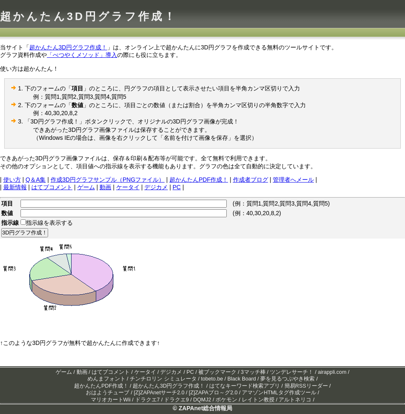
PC (176, 187)
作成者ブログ (250, 179)
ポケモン (226, 400)
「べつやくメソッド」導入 (82, 54)
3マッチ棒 (253, 372)
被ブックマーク (217, 372)
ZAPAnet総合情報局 (205, 408)
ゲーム (86, 187)
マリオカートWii (111, 400)
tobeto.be (212, 379)
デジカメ (156, 187)
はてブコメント (51, 187)
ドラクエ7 (147, 400)
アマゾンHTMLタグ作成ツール (279, 393)
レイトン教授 (258, 400)
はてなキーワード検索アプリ (244, 386)
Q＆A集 (36, 179)
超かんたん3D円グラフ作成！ (88, 16)
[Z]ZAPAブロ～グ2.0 (213, 393)
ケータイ (128, 187)
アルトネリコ (295, 400)
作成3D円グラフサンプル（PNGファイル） (108, 179)
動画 (105, 187)
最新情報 (15, 187)
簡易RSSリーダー (306, 386)
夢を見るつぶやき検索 (287, 379)
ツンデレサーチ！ (291, 372)
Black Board (242, 379)
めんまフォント (106, 379)
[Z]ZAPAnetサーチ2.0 (159, 393)
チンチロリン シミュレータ (163, 379)
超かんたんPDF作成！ (198, 179)
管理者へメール (293, 179)
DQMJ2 (202, 400)
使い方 (12, 179)
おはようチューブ (107, 393)
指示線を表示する (49, 222)
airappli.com (332, 372)
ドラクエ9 (176, 400)
